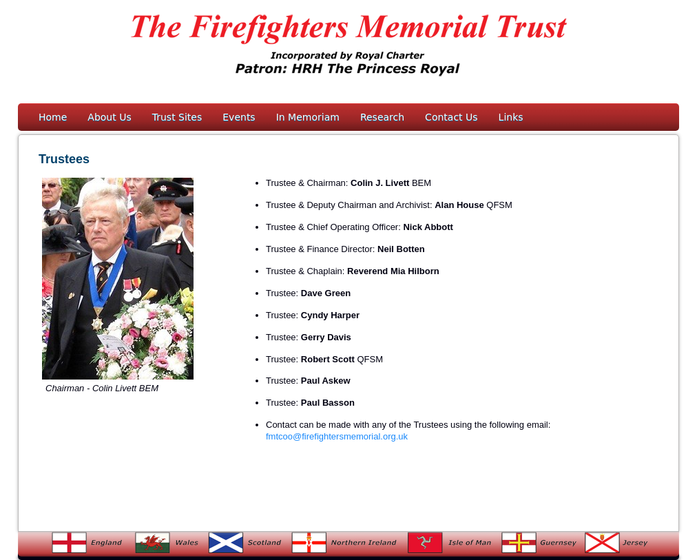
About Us (109, 117)
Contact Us (451, 117)
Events (238, 117)
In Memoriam (308, 117)
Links (511, 117)
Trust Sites (177, 117)
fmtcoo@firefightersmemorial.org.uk (337, 436)
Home (53, 117)
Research (382, 117)
